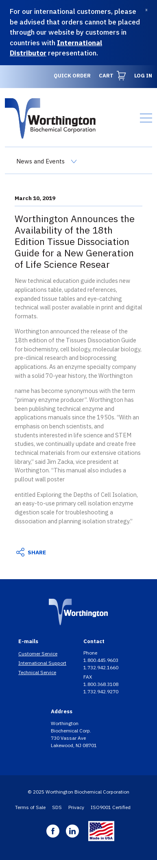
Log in (143, 75)
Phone (90, 653)
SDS (57, 807)
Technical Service (37, 672)
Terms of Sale (30, 807)
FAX (88, 677)
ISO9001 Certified (111, 807)
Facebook (52, 831)
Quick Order (72, 75)
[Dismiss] (146, 10)
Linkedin (72, 831)
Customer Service (37, 654)
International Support (42, 663)
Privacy (76, 807)
